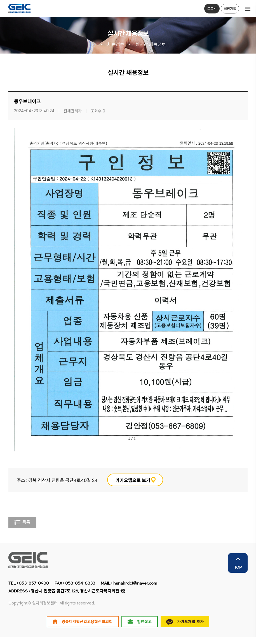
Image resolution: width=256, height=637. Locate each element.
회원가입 (230, 8)
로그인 (212, 8)
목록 (22, 522)
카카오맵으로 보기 (133, 480)
